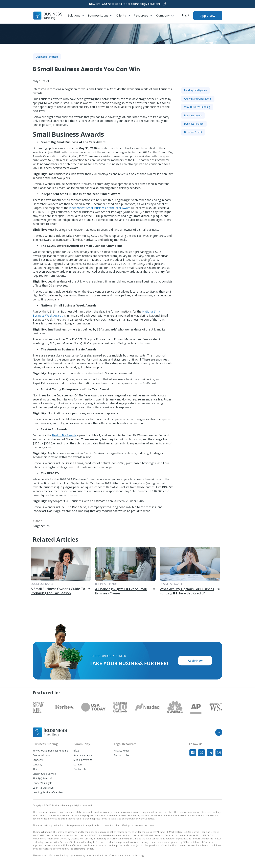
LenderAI (38, 760)
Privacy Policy (121, 750)
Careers (78, 764)
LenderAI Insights (42, 783)
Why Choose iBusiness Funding (50, 750)
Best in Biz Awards (64, 435)
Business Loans (41, 755)
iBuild (36, 769)
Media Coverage (82, 760)
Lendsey (37, 764)
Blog (76, 750)
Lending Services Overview (48, 792)
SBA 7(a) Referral (42, 778)
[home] (48, 16)
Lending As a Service (44, 774)
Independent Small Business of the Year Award (99, 208)
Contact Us (79, 769)
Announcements (82, 755)
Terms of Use (121, 755)
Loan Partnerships (43, 787)
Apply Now (208, 16)
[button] (78, 15)
